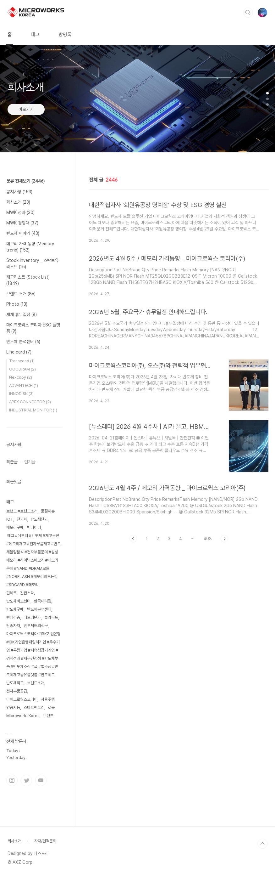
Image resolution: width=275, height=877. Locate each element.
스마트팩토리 (34, 707)
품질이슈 (48, 511)
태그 (35, 34)
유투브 (41, 780)
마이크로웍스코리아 (21, 699)
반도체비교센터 (18, 601)
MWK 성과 (20, 212)
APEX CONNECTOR (30, 401)
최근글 (12, 461)
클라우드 (51, 617)
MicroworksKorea (23, 715)
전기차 (22, 519)
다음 (224, 538)
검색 (248, 12)
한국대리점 (42, 601)
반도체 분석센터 (23, 341)
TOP (262, 844)
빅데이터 (34, 527)
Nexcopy (20, 377)
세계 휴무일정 (21, 314)
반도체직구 (15, 683)
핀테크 (11, 593)
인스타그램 (12, 780)
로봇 (51, 707)
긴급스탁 (27, 593)
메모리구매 (15, 527)
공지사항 (19, 191)
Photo (16, 304)
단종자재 (13, 625)
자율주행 (48, 699)
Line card (18, 351)
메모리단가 (32, 617)
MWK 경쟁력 (22, 222)
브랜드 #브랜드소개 (21, 511)
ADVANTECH (23, 385)
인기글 (30, 461)
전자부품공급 (16, 691)
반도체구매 (15, 609)
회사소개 (18, 202)
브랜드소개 (35, 683)
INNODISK (21, 393)
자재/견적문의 (45, 841)
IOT (9, 519)
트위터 (26, 780)
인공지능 (13, 707)
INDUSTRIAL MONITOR (33, 410)
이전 (133, 538)
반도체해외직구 (36, 625)
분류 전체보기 (25, 181)
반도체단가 (39, 519)
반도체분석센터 (39, 609)
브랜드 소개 (21, 293)
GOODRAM (22, 369)
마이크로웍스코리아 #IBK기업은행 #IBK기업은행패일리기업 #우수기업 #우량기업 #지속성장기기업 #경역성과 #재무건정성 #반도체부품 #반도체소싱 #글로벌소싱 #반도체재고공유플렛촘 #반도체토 (33, 654)
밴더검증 (13, 617)
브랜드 (48, 715)
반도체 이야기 (22, 233)
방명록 (65, 34)
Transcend (22, 361)
